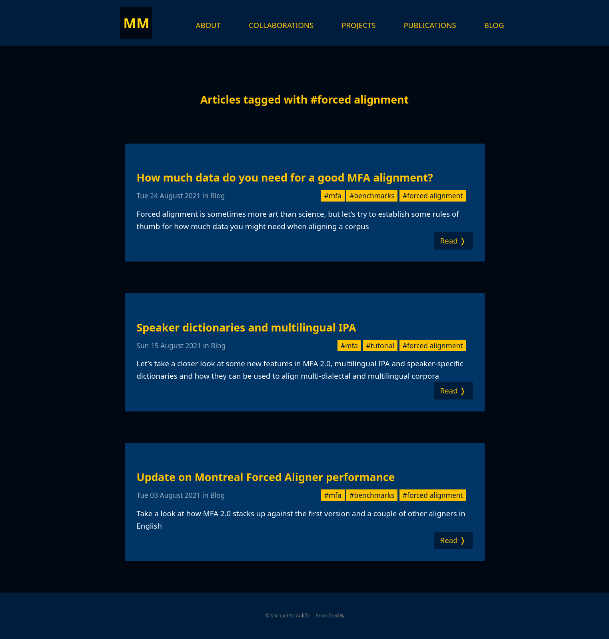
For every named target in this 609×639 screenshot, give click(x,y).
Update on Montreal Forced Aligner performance (266, 477)
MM (136, 22)
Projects (358, 25)
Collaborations (281, 25)
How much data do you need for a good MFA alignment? (285, 177)
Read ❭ (453, 241)
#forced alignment (433, 195)
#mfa (332, 195)
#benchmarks (371, 195)
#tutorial (380, 345)
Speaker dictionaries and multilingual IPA (246, 327)
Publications (430, 25)
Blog (494, 25)
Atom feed (329, 615)
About (208, 25)
